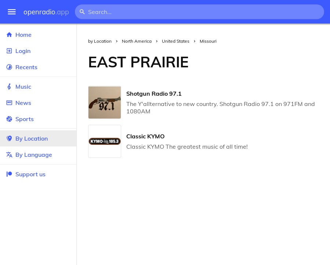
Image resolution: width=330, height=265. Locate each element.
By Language (38, 154)
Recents (38, 67)
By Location (38, 138)
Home (38, 34)
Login (38, 51)
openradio (46, 12)
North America (137, 41)
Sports (38, 119)
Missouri (208, 41)
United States (175, 41)
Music (38, 86)
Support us (26, 174)
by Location (100, 41)
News (38, 103)
